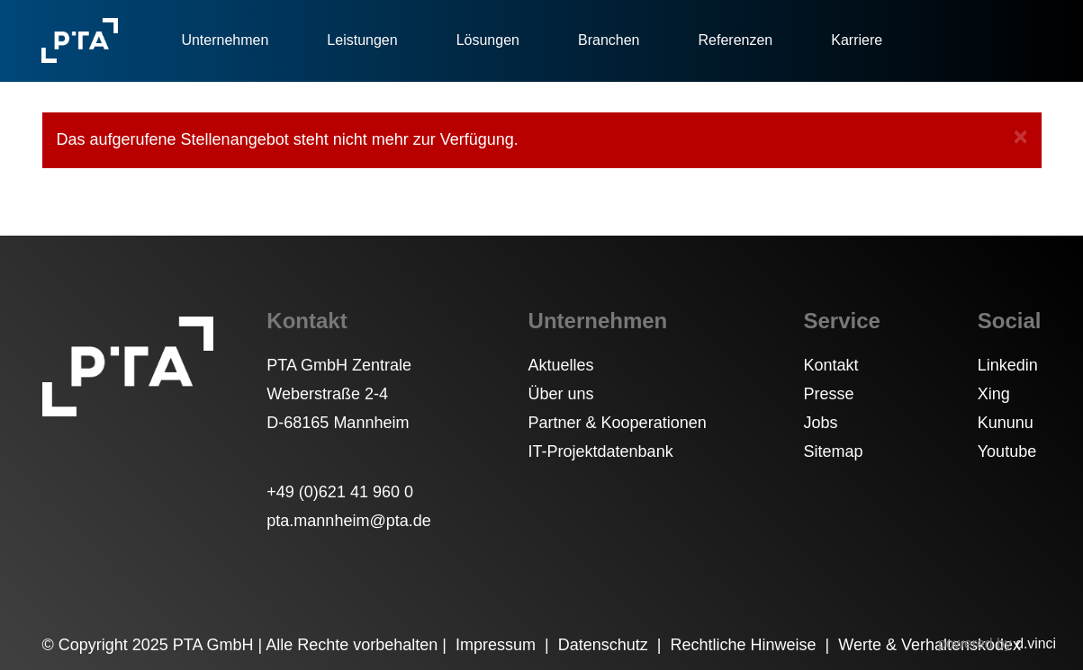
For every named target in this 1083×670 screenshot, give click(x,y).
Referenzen (736, 40)
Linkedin (1008, 365)
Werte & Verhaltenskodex (929, 645)
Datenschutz (605, 645)
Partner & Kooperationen (617, 423)
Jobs (821, 423)
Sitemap (833, 451)
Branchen (609, 40)
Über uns (561, 394)
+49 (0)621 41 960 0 (339, 492)
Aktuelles (561, 365)
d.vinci (1035, 643)
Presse (829, 394)
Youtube (1007, 451)
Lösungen (487, 40)
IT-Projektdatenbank (600, 451)
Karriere (856, 40)
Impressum (498, 645)
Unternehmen (224, 40)
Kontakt (831, 365)
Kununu (1005, 423)
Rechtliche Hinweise (745, 645)
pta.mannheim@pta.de (348, 521)
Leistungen (362, 40)
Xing (994, 394)
